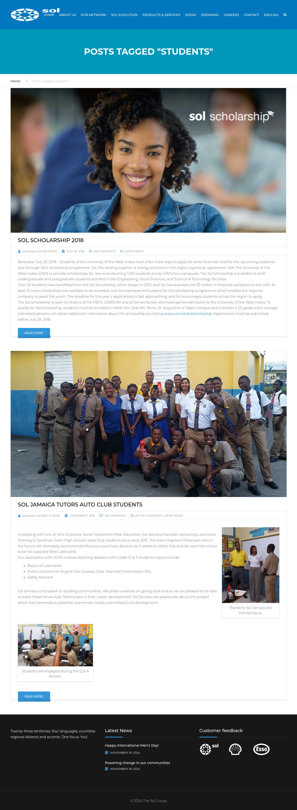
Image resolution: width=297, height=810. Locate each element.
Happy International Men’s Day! (132, 745)
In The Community (148, 515)
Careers (231, 15)
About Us (67, 15)
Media (190, 15)
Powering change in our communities (137, 763)
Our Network (93, 15)
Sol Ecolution (124, 15)
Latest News (134, 251)
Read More (34, 333)
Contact (251, 15)
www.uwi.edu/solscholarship (188, 314)
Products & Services (161, 15)
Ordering (210, 15)
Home (49, 15)
